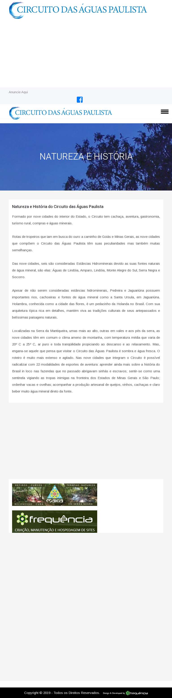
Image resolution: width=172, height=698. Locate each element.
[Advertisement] (86, 53)
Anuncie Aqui (18, 92)
